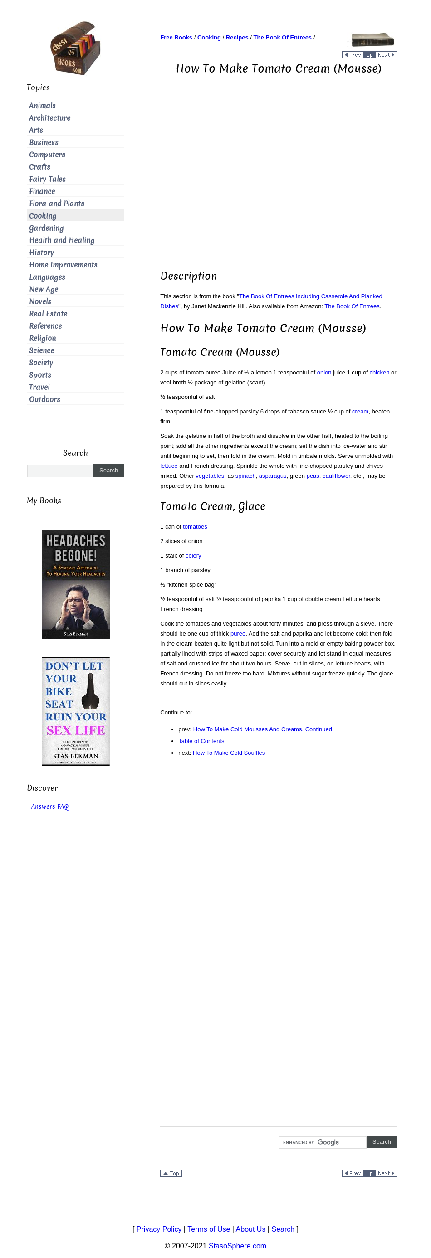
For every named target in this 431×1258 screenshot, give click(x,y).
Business (44, 142)
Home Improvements (63, 265)
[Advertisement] (278, 167)
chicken (379, 372)
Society (41, 363)
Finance (42, 191)
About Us (251, 1229)
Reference (45, 326)
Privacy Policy (159, 1229)
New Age (43, 289)
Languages (47, 277)
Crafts (39, 167)
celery (193, 555)
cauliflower (336, 475)
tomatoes (195, 526)
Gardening (46, 228)
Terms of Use (208, 1229)
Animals (42, 106)
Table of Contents (201, 741)
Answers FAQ (50, 806)
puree (237, 633)
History (41, 252)
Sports (40, 375)
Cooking (42, 216)
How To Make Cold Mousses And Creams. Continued (262, 729)
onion (324, 372)
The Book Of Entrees (351, 306)
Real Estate (48, 314)
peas (313, 475)
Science (41, 350)
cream (360, 411)
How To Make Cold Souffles (229, 752)
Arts (36, 130)
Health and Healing (61, 240)
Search (282, 1229)
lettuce (168, 465)
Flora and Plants (56, 204)
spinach (245, 475)
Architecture (49, 118)
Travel (39, 387)
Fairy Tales (47, 179)
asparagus (273, 475)
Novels (40, 301)
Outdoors (44, 399)
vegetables (210, 475)
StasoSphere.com (237, 1246)
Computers (47, 155)
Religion (42, 338)
